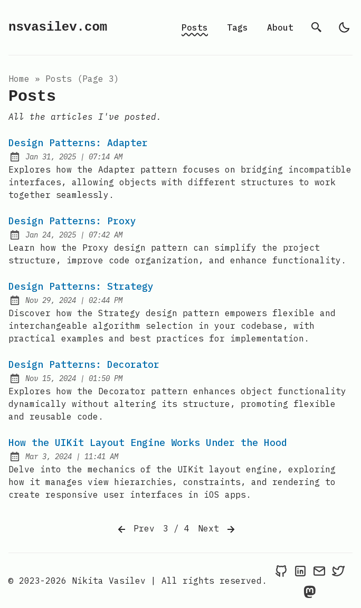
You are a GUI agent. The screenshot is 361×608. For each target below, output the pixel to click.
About (280, 27)
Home (19, 78)
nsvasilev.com (57, 27)
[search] (316, 27)
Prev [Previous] (135, 529)
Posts (195, 27)
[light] (344, 27)
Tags (237, 27)
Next (217, 529)
